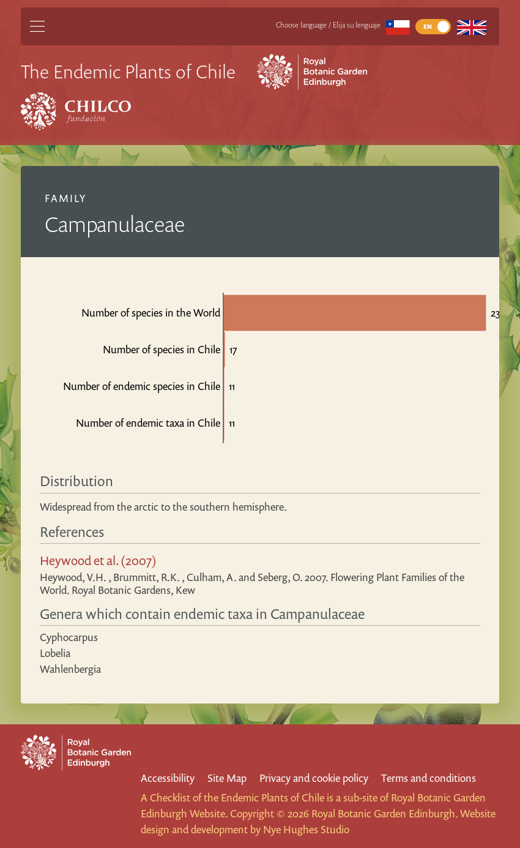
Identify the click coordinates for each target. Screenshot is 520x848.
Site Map (227, 778)
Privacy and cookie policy (313, 778)
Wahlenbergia (70, 669)
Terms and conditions (428, 778)
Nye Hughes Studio (306, 829)
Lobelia (55, 653)
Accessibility (168, 778)
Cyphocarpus (69, 637)
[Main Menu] (37, 26)
